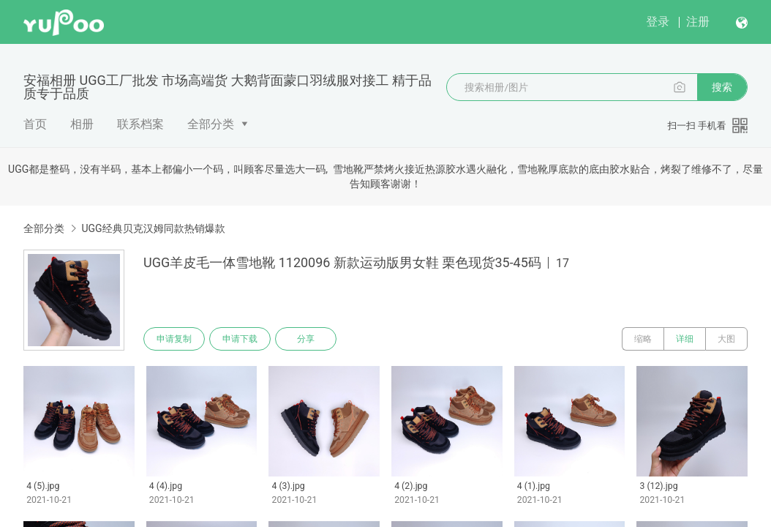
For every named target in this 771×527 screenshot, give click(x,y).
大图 (726, 339)
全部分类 (210, 124)
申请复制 (174, 339)
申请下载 (239, 339)
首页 (35, 124)
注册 (698, 22)
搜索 (722, 87)
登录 (657, 22)
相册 (82, 124)
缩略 (643, 339)
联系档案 (140, 124)
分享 (306, 339)
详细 (684, 339)
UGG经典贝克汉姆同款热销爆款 (153, 228)
